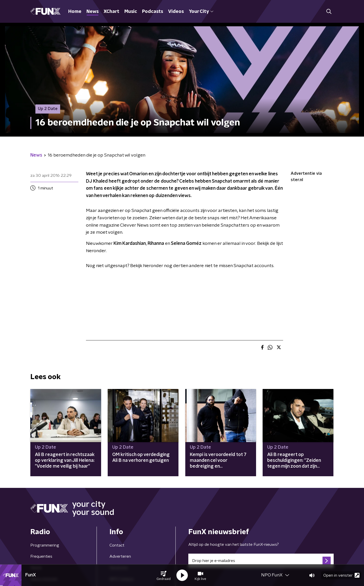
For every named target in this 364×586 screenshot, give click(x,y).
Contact (116, 545)
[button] (163, 575)
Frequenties (41, 556)
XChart (111, 11)
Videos (176, 11)
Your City (201, 11)
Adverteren (120, 556)
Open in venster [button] (341, 575)
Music (130, 11)
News (92, 11)
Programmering (44, 545)
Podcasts (152, 11)
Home (74, 11)
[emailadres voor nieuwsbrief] (261, 561)
